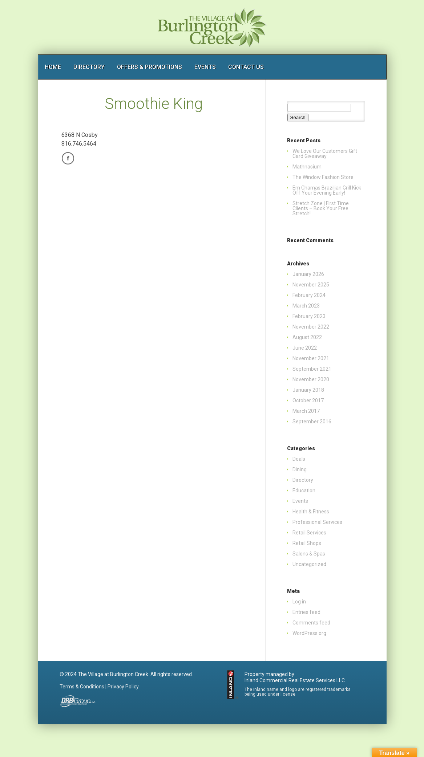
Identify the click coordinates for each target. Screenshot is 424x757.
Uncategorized (309, 564)
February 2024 (309, 295)
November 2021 (310, 358)
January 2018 (308, 390)
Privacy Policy (123, 686)
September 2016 (311, 421)
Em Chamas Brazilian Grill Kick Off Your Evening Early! (326, 190)
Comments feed (311, 623)
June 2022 (304, 348)
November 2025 (310, 285)
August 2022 (307, 337)
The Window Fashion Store (323, 177)
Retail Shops (306, 543)
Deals (298, 459)
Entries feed (306, 612)
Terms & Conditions (82, 686)
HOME (53, 67)
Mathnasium (307, 167)
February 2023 (309, 316)
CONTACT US (246, 67)
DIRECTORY (89, 67)
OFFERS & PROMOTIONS (149, 67)
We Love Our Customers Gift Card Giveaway (324, 153)
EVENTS (205, 67)
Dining (299, 469)
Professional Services (317, 522)
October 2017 (308, 400)
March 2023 (306, 306)
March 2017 (306, 411)
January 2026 (308, 274)
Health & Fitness (310, 511)
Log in (299, 602)
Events (300, 501)
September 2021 (311, 369)
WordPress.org (309, 633)
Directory (302, 480)
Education (303, 490)
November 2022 (310, 327)
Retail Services (309, 533)
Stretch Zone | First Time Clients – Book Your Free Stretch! (320, 208)
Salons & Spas (308, 554)
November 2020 (310, 379)
